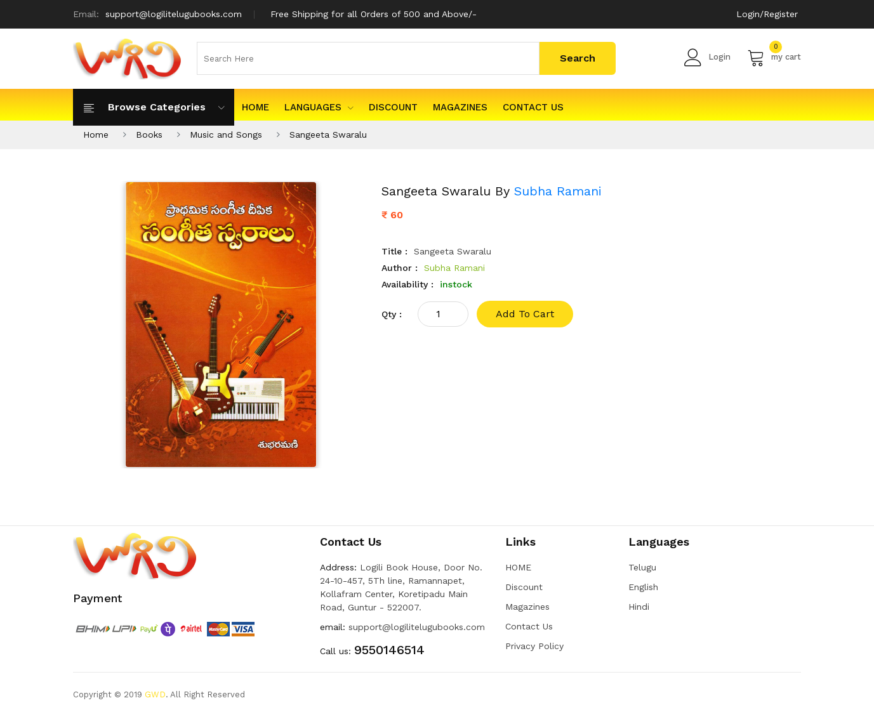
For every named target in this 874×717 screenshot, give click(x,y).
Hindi (638, 607)
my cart (774, 57)
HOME (255, 107)
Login (707, 57)
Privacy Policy (534, 646)
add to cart (525, 314)
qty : (391, 314)
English (643, 587)
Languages (319, 107)
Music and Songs (226, 134)
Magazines (460, 107)
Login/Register (767, 14)
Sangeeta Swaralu (328, 134)
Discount (393, 107)
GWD (155, 694)
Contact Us (533, 107)
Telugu (642, 567)
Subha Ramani (558, 191)
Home (96, 134)
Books (149, 134)
